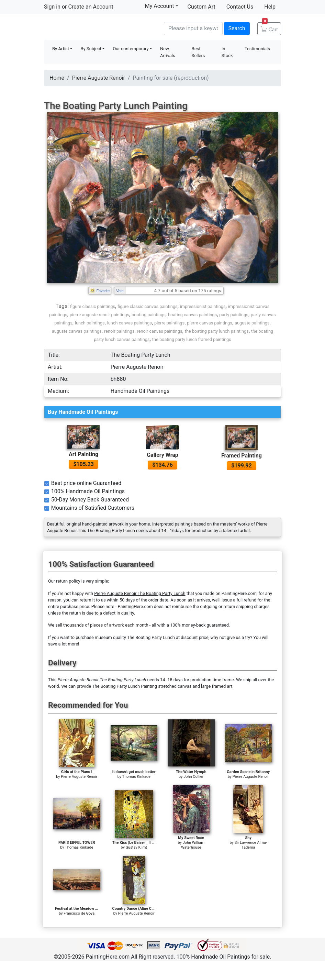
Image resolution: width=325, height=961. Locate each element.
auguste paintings (252, 322)
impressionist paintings (203, 306)
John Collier (193, 776)
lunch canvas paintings (129, 322)
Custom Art (201, 6)
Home (56, 78)
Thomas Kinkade (136, 776)
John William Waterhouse (192, 845)
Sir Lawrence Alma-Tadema (251, 845)
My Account (161, 6)
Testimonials (257, 48)
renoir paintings (119, 331)
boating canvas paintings (192, 314)
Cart (270, 27)
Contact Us (240, 6)
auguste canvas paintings (77, 331)
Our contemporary (130, 48)
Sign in (52, 6)
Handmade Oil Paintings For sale (95, 27)
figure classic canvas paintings (147, 306)
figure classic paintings (92, 306)
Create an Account (90, 6)
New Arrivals (167, 52)
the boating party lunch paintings (217, 331)
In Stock (227, 52)
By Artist (60, 48)
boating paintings (149, 314)
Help (270, 6)
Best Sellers (198, 52)
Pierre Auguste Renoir (98, 78)
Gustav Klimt (136, 847)
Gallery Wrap (162, 455)
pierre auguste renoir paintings (99, 314)
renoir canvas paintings (159, 331)
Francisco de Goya (79, 913)
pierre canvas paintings (209, 322)
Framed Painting (241, 455)
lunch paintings (90, 322)
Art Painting (83, 454)
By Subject (90, 48)
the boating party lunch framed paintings (191, 339)
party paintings (233, 314)
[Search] (193, 28)
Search (236, 28)
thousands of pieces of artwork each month (105, 625)
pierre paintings (169, 322)
